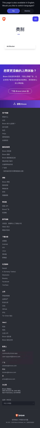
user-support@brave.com (11, 356)
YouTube (5, 285)
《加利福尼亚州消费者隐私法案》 (13, 171)
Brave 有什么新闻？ (9, 123)
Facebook (5, 281)
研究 (3, 192)
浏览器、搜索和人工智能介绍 (12, 223)
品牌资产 (5, 299)
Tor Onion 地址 (7, 316)
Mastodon (5, 275)
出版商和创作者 (7, 164)
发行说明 (5, 127)
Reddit (4, 268)
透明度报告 (6, 137)
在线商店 (5, 140)
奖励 (3, 326)
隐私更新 (5, 185)
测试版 (4, 254)
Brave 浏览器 (6, 151)
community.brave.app (9, 353)
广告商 (4, 168)
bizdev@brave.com (9, 372)
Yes (13, 11)
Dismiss (27, 11)
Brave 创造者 (6, 336)
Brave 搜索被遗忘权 (9, 158)
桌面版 (4, 241)
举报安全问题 (23, 420)
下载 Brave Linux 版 (20, 91)
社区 (3, 120)
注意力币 (5, 333)
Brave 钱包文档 (7, 340)
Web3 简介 (6, 227)
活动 (3, 306)
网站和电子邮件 (7, 161)
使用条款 (15, 420)
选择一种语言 (6, 400)
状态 (3, 130)
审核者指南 (6, 296)
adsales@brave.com (17, 365)
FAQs (4, 134)
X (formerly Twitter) (9, 272)
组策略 (4, 212)
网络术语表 (6, 230)
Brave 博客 (6, 182)
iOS (3, 247)
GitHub (4, 309)
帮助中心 (5, 117)
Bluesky (5, 278)
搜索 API (5, 206)
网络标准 (5, 188)
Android (5, 244)
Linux (4, 251)
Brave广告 (5, 209)
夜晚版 (4, 257)
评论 (3, 312)
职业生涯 (5, 302)
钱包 (3, 330)
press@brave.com (8, 379)
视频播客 (5, 195)
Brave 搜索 (6, 154)
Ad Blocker (11, 46)
